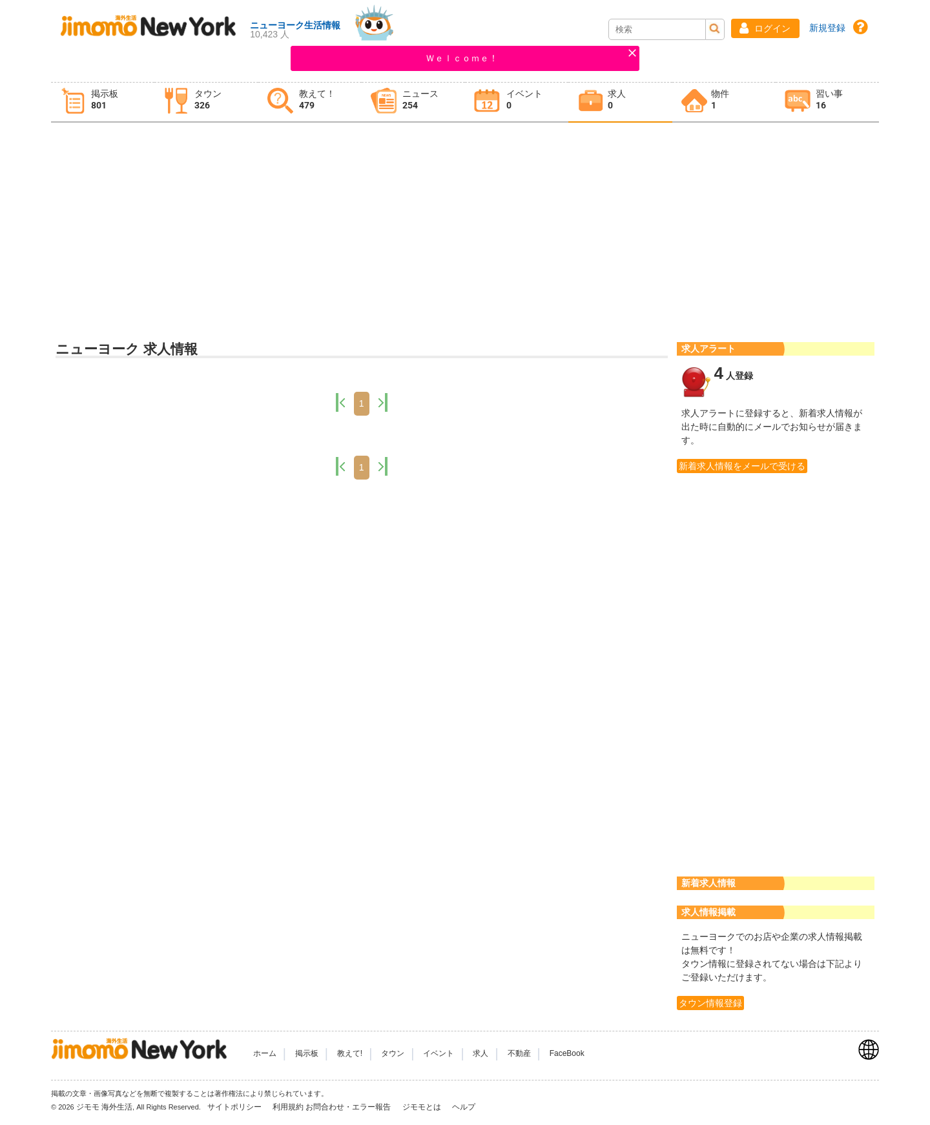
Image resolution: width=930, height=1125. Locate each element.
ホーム (264, 1053)
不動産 (519, 1053)
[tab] (102, 102)
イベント (438, 1053)
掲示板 (306, 1053)
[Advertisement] (465, 226)
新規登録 (827, 28)
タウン (392, 1053)
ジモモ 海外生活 (104, 1106)
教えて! (349, 1053)
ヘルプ (463, 1106)
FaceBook (567, 1053)
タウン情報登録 (710, 1003)
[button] (765, 28)
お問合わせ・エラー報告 (349, 1106)
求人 (480, 1053)
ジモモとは (422, 1106)
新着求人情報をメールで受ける (742, 466)
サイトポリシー (235, 1106)
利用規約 (288, 1106)
